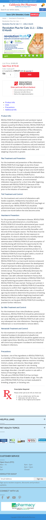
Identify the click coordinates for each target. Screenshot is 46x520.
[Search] (19, 9)
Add (29, 75)
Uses (7, 105)
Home (4, 18)
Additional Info (11, 110)
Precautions (10, 107)
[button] (23, 71)
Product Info (10, 102)
